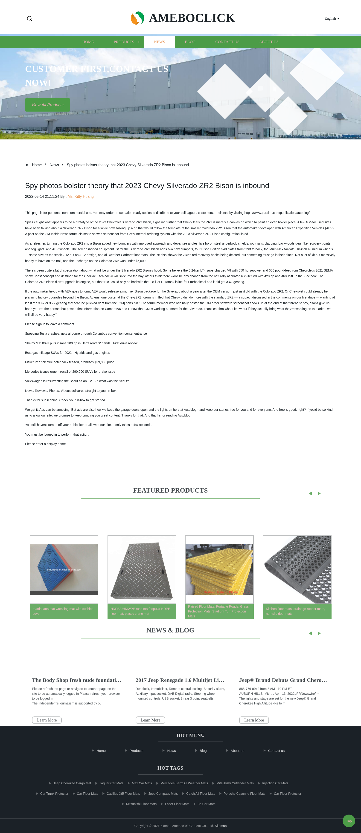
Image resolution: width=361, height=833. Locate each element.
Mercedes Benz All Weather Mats (178, 783)
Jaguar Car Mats (105, 783)
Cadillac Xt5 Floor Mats (117, 793)
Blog (190, 50)
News (159, 50)
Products (124, 50)
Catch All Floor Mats (194, 793)
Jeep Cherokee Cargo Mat (66, 783)
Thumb (40, 693)
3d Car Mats (201, 804)
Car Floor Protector (282, 793)
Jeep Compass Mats (157, 793)
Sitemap (221, 826)
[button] (29, 18)
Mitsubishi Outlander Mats (229, 783)
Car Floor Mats (82, 793)
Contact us (227, 50)
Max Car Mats (136, 783)
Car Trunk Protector (49, 793)
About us (269, 50)
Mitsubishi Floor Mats (135, 804)
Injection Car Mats (269, 783)
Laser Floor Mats (171, 804)
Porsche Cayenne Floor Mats (238, 793)
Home (88, 50)
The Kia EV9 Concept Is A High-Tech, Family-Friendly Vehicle (210, 693)
